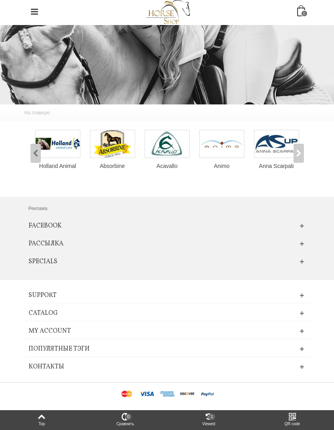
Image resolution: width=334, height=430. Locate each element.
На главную (37, 113)
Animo (222, 166)
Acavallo (167, 166)
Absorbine (112, 166)
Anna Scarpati (276, 166)
